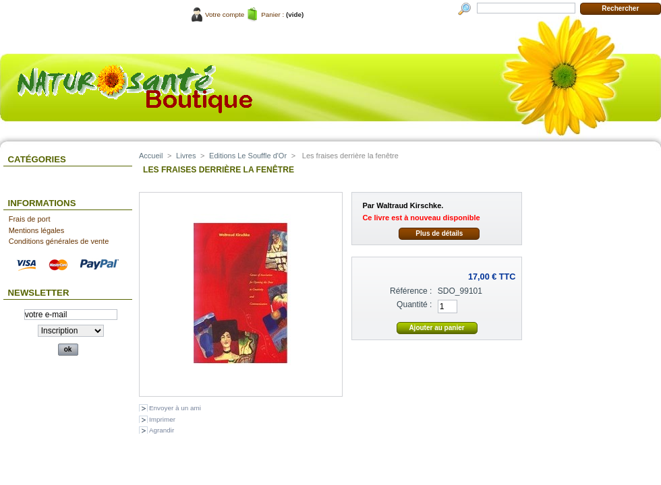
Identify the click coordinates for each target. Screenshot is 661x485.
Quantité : (414, 304)
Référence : (411, 291)
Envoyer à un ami (175, 408)
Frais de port (30, 219)
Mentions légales (37, 230)
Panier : (272, 14)
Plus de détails (439, 233)
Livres (186, 156)
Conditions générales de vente (59, 241)
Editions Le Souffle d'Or (248, 156)
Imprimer (162, 419)
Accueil (151, 156)
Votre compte (224, 14)
